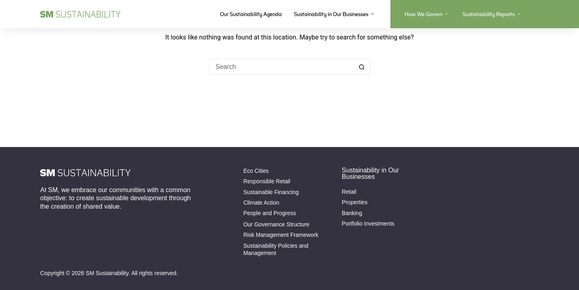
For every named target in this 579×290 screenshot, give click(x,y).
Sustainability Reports (491, 14)
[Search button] (362, 67)
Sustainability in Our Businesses (334, 14)
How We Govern (426, 14)
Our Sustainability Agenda (251, 13)
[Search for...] (281, 67)
